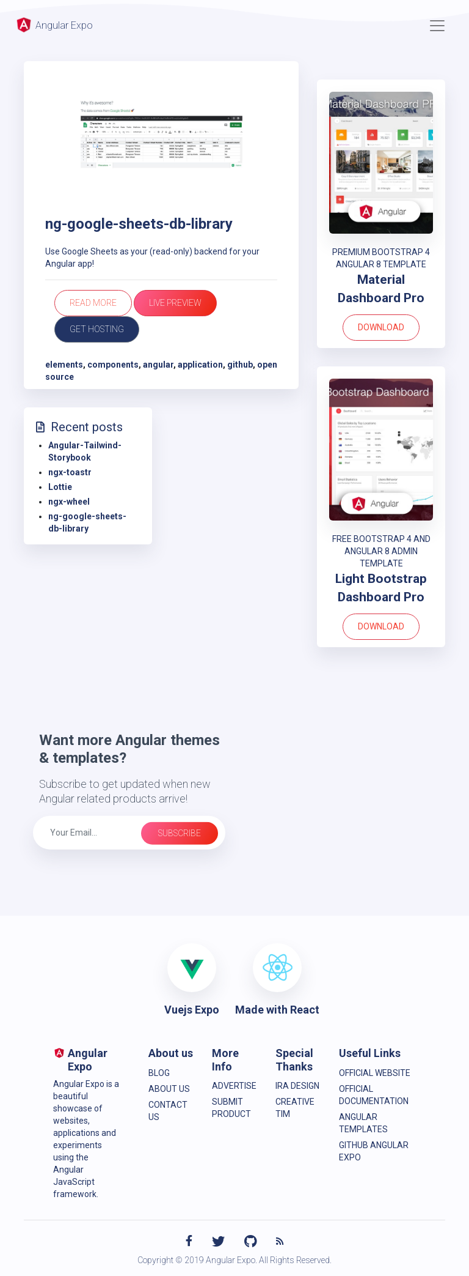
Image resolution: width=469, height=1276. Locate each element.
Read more (93, 303)
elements (64, 364)
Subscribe (179, 833)
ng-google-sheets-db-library (139, 223)
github (240, 364)
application (200, 364)
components (113, 364)
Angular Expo (54, 24)
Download (381, 327)
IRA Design (297, 1086)
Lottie (60, 487)
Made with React (277, 1009)
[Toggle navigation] (437, 25)
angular (158, 364)
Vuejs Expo (191, 1009)
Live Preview (175, 303)
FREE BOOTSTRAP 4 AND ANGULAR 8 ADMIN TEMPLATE (381, 551)
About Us (169, 1089)
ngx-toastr (70, 472)
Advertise (234, 1086)
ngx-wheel (69, 501)
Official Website (374, 1073)
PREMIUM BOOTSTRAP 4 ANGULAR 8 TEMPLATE (381, 258)
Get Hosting (97, 329)
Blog (159, 1073)
